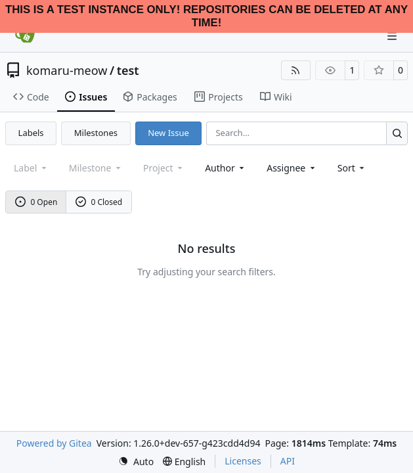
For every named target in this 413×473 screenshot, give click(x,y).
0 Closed (99, 202)
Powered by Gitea (54, 443)
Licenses (243, 461)
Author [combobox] (225, 168)
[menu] (352, 167)
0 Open (36, 202)
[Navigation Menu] (393, 36)
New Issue (168, 133)
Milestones (96, 133)
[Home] (25, 36)
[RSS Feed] (296, 70)
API (287, 461)
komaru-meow (66, 70)
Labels (31, 133)
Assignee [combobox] (292, 168)
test (128, 70)
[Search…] (397, 133)
